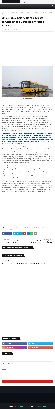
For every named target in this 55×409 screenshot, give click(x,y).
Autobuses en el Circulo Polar (14, 227)
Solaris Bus (48, 227)
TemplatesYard (22, 406)
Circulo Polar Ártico (39, 227)
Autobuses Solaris (27, 227)
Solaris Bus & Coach (16, 12)
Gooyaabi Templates (41, 406)
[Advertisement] (27, 46)
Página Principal (6, 12)
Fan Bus (5, 30)
